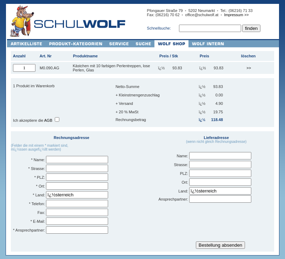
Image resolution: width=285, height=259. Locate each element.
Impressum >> (236, 15)
